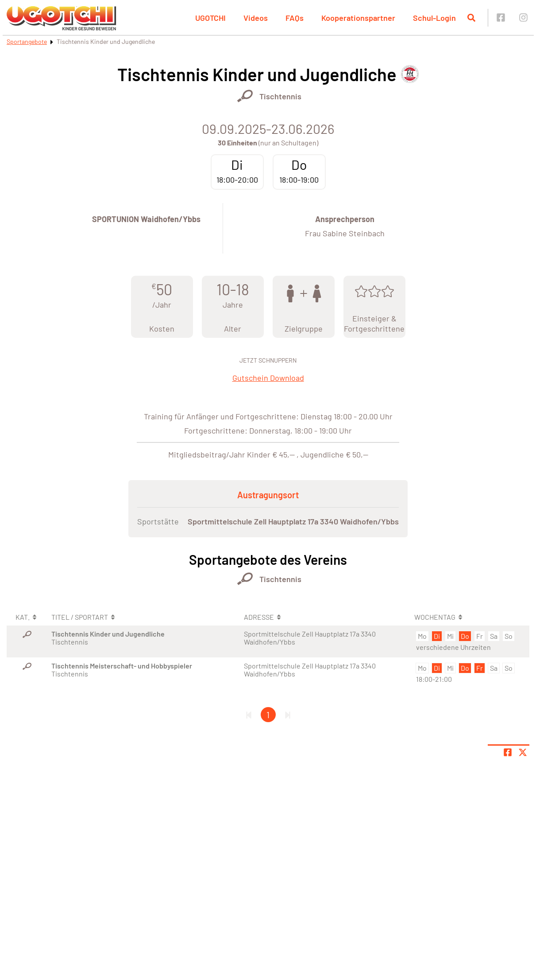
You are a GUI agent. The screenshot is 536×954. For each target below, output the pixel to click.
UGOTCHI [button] (210, 18)
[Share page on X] (522, 752)
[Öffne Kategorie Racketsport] (245, 96)
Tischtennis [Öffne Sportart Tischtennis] (280, 96)
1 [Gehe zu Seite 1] (268, 714)
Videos (255, 18)
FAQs (294, 18)
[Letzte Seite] (287, 714)
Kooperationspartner (358, 18)
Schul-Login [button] (434, 18)
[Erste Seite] (248, 714)
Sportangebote (27, 41)
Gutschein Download (268, 378)
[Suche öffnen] (471, 18)
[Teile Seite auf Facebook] (507, 752)
